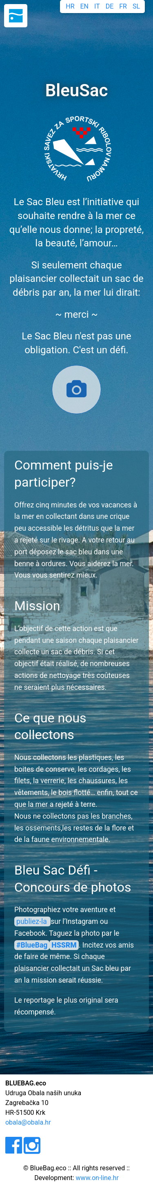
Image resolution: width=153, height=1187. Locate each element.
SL (136, 6)
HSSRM (63, 945)
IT (97, 6)
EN (84, 6)
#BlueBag (31, 945)
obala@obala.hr (28, 1122)
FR (123, 6)
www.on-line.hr (97, 1178)
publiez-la (32, 921)
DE (110, 6)
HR (70, 6)
